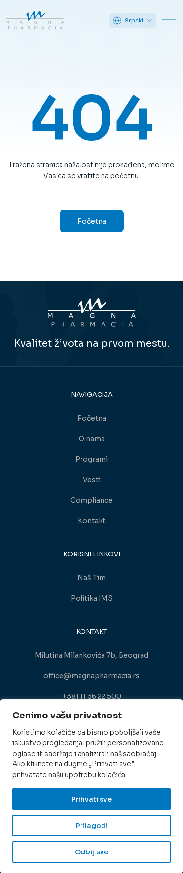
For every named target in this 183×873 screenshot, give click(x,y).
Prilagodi (92, 825)
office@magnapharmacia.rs (91, 676)
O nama (92, 438)
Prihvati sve (91, 799)
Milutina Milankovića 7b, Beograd (91, 655)
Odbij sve (91, 852)
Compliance (91, 500)
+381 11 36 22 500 (91, 696)
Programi (91, 459)
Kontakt (91, 520)
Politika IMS (92, 598)
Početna (91, 221)
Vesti (92, 479)
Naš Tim (91, 577)
